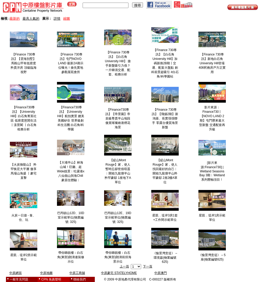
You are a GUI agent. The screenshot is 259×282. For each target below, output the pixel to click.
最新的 (15, 18)
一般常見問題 (19, 279)
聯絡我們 (79, 279)
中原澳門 (160, 273)
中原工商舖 (77, 273)
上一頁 (124, 266)
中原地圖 (46, 273)
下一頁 (147, 266)
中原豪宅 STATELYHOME (119, 273)
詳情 (57, 18)
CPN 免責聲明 (51, 279)
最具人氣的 (31, 18)
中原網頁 (15, 273)
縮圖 (66, 18)
